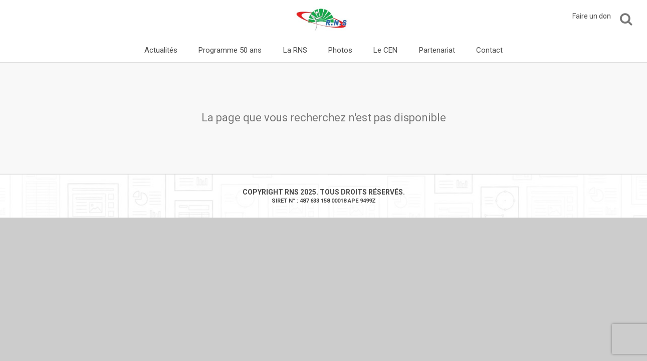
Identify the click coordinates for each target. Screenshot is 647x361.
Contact (489, 50)
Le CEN (385, 50)
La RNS (295, 50)
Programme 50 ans (230, 50)
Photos (340, 50)
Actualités (160, 50)
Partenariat (437, 50)
